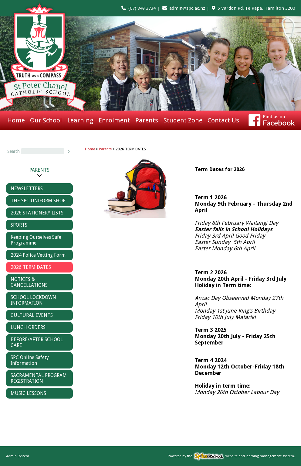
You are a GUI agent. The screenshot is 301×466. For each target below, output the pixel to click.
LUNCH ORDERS (28, 327)
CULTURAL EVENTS (32, 315)
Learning (80, 120)
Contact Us (223, 120)
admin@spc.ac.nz (187, 8)
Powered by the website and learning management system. (231, 456)
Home (16, 120)
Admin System (17, 456)
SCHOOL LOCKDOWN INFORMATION (33, 300)
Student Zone (183, 120)
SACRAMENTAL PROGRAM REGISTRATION (39, 378)
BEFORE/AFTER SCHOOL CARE (37, 342)
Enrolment (114, 120)
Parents (146, 120)
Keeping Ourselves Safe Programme (36, 240)
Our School (46, 120)
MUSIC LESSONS (28, 393)
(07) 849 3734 (142, 8)
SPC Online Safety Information (30, 360)
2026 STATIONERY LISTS (37, 213)
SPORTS (19, 225)
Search (13, 151)
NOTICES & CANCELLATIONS (29, 282)
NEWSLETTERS (27, 188)
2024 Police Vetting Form (38, 255)
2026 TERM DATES (31, 267)
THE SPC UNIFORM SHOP (38, 201)
